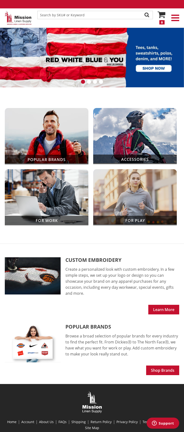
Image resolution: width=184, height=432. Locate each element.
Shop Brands (162, 370)
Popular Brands (46, 136)
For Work (46, 197)
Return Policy (101, 422)
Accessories (135, 136)
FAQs (62, 422)
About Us (46, 422)
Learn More (163, 309)
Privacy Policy (127, 422)
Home (12, 422)
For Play (135, 197)
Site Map (92, 428)
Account (27, 422)
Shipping (78, 422)
